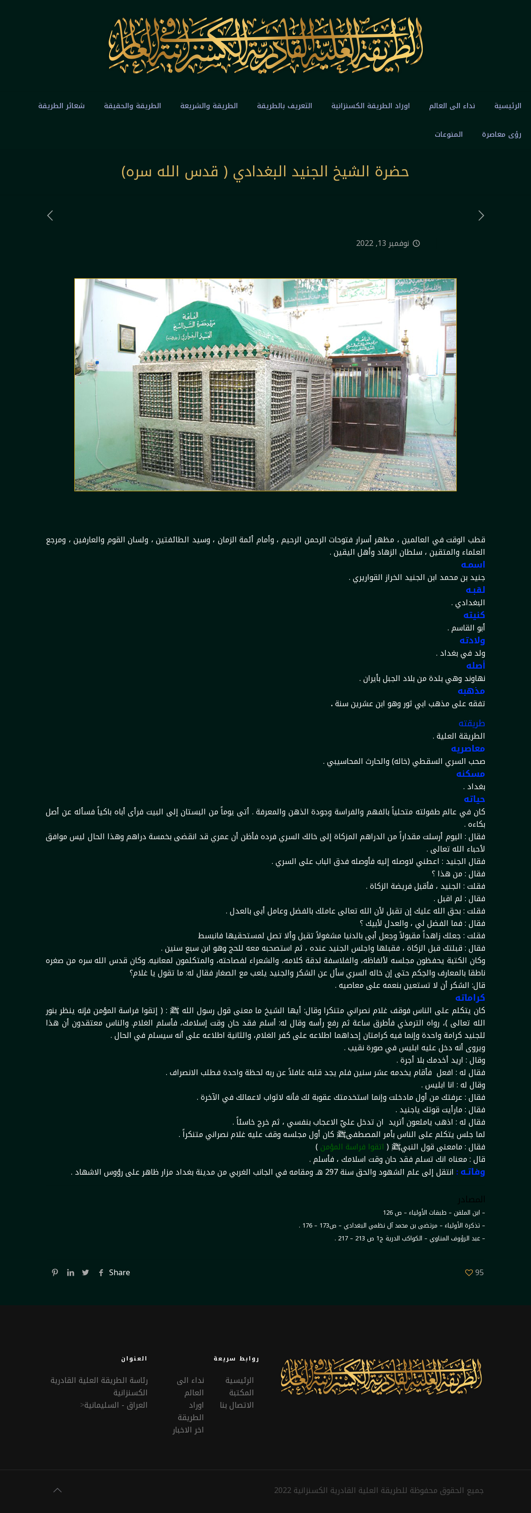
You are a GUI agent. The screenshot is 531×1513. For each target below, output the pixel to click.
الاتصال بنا (237, 1405)
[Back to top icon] (57, 1490)
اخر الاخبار (188, 1429)
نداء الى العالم (190, 1386)
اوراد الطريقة (191, 1411)
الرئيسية (239, 1380)
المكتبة (241, 1392)
